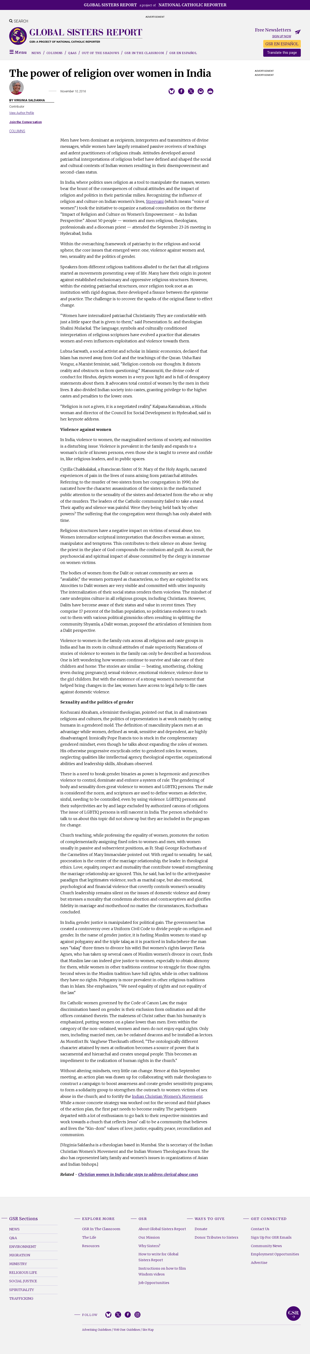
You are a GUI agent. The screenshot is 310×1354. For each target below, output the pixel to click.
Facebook (128, 1315)
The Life (89, 1237)
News (36, 53)
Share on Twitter (191, 91)
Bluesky (108, 1315)
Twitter (118, 1315)
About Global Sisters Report (162, 1229)
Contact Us (260, 1229)
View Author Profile (21, 113)
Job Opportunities (154, 1283)
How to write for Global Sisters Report (158, 1257)
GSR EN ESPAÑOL (282, 43)
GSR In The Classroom (101, 1229)
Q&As (72, 53)
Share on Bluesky (172, 91)
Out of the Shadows (100, 53)
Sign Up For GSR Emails (271, 1237)
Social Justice (23, 1281)
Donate (201, 1229)
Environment (22, 1246)
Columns (54, 53)
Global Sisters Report (293, 1313)
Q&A (13, 1238)
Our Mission (149, 1237)
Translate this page (282, 53)
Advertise (259, 1262)
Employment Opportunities (275, 1254)
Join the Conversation (25, 122)
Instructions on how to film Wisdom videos (162, 1271)
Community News (266, 1246)
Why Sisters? (149, 1246)
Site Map (148, 1329)
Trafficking (21, 1298)
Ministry (18, 1264)
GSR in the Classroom (144, 53)
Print (210, 91)
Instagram (137, 1315)
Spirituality (21, 1290)
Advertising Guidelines (96, 1329)
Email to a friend (201, 91)
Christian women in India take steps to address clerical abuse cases (138, 1174)
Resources (91, 1246)
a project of (155, 5)
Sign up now (281, 36)
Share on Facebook (181, 91)
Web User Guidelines (127, 1329)
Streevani (155, 201)
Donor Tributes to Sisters (216, 1237)
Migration (19, 1255)
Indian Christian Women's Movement (167, 1096)
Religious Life (23, 1272)
